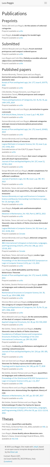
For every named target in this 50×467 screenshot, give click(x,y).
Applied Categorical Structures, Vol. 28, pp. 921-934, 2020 (24, 322)
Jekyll (35, 446)
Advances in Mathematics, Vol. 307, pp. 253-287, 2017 (22, 395)
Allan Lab (14, 452)
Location (8, 461)
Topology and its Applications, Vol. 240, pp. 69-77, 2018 (23, 366)
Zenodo (22, 234)
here (19, 429)
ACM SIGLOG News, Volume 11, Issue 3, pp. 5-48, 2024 (22, 114)
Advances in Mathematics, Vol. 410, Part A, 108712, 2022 (24, 213)
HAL (44, 427)
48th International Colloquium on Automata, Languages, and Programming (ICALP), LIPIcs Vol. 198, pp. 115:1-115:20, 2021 (24, 246)
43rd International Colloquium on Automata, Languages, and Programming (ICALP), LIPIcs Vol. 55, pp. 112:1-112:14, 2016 (25, 410)
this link (15, 438)
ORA (21, 383)
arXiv (21, 31)
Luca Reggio (8, 2)
